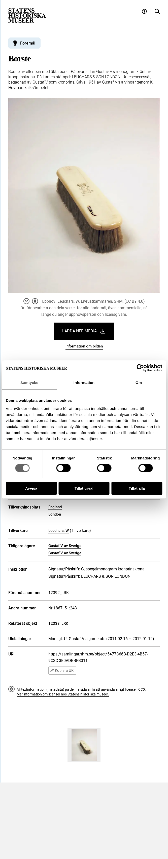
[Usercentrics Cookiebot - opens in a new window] (140, 368)
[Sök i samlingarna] (157, 11)
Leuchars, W (58, 530)
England (55, 507)
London (54, 514)
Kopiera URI (62, 670)
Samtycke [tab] (29, 382)
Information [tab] (84, 382)
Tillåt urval (84, 488)
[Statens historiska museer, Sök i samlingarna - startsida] (27, 15)
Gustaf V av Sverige (64, 545)
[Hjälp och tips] (144, 11)
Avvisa (31, 488)
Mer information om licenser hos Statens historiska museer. (63, 694)
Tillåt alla (137, 488)
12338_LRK (58, 623)
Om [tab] (139, 382)
